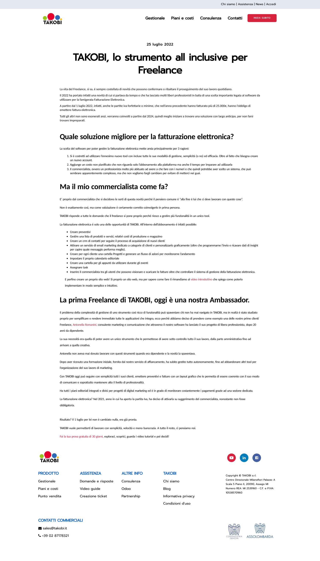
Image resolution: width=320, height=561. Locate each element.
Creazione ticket (93, 496)
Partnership (131, 496)
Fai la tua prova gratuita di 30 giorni (81, 436)
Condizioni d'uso (177, 503)
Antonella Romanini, (85, 325)
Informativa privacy (179, 496)
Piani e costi (48, 488)
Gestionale (47, 481)
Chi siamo (228, 4)
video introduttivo (201, 279)
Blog (167, 488)
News (259, 4)
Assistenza (245, 4)
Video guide (90, 488)
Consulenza (131, 481)
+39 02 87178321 (55, 535)
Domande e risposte (97, 481)
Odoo (126, 488)
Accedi (271, 4)
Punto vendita (49, 496)
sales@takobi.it (55, 528)
